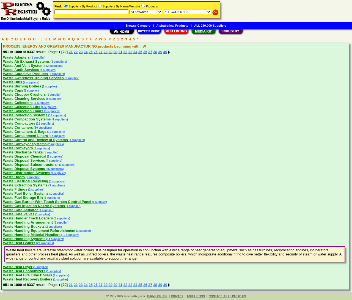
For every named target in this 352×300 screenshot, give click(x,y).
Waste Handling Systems (24, 239)
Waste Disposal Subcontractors (30, 165)
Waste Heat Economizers (24, 271)
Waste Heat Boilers (19, 243)
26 (95, 52)
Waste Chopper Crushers (24, 94)
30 (115, 52)
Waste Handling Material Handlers (32, 235)
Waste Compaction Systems (27, 119)
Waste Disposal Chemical (24, 156)
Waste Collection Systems (25, 115)
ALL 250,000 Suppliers (210, 25)
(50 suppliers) (42, 127)
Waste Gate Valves (18, 214)
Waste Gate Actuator (20, 210)
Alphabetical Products (172, 25)
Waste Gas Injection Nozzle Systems (34, 206)
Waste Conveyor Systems (24, 144)
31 (120, 52)
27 (100, 52)
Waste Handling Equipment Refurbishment (39, 231)
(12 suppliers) (56, 115)
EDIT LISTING (196, 296)
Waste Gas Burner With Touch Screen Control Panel (47, 202)
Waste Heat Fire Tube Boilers (27, 275)
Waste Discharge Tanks (23, 152)
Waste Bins (12, 82)
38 (155, 52)
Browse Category (138, 25)
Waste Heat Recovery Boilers (27, 279)
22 (76, 52)
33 (130, 52)
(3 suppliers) (58, 61)
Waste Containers (18, 127)
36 (145, 52)
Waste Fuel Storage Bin (23, 198)
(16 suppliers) (41, 102)
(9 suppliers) (51, 111)
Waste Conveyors (18, 148)
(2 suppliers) (53, 65)
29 (110, 52)
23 (80, 52)
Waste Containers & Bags (24, 132)
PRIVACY (177, 296)
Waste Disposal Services (24, 160)
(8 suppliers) (53, 98)
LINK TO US (238, 296)
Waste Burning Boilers (22, 86)
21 (71, 52)
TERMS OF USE (157, 296)
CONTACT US (218, 296)
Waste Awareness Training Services (33, 78)
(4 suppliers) (47, 69)
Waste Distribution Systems (26, 173)
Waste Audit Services (21, 70)
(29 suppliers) (44, 243)
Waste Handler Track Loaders (28, 218)
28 (105, 52)
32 (125, 52)
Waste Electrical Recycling (25, 181)
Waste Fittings (15, 189)
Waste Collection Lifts (21, 107)
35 (140, 52)
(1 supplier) (37, 57)
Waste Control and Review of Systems (35, 140)
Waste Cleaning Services (24, 99)
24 (85, 52)
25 (90, 52)
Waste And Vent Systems (24, 66)
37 (150, 52)
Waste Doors (14, 177)
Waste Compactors (19, 123)
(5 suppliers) (51, 197)
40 (165, 52)
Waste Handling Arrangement (28, 222)
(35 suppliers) (54, 168)
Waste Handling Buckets (24, 226)
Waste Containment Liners (25, 136)
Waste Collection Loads (23, 111)
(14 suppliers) (54, 239)
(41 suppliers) (66, 164)
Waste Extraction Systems (25, 185)
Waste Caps (13, 90)
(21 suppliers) (44, 123)
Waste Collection (17, 103)
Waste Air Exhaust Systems (26, 61)
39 (160, 52)
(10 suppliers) (55, 131)
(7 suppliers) (30, 82)
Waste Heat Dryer (17, 267)
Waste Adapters (16, 57)
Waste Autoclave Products (25, 74)
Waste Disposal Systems (24, 169)
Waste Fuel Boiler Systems (26, 193)
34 (135, 52)
